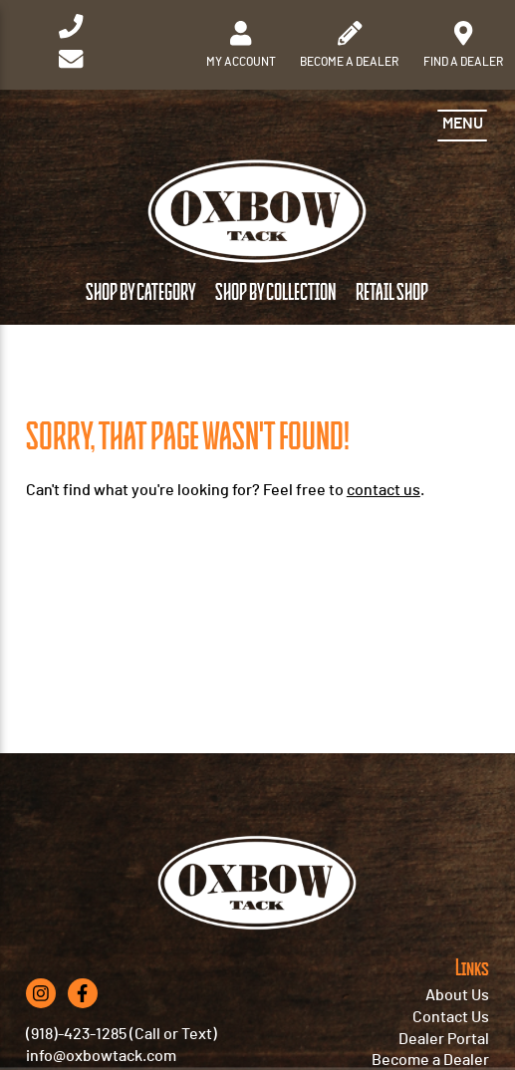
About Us (457, 995)
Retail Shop (392, 293)
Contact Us (450, 1017)
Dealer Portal (443, 1039)
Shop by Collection (275, 293)
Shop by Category (140, 293)
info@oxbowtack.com (101, 1056)
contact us (383, 490)
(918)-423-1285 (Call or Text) (121, 1034)
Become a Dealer (430, 1060)
